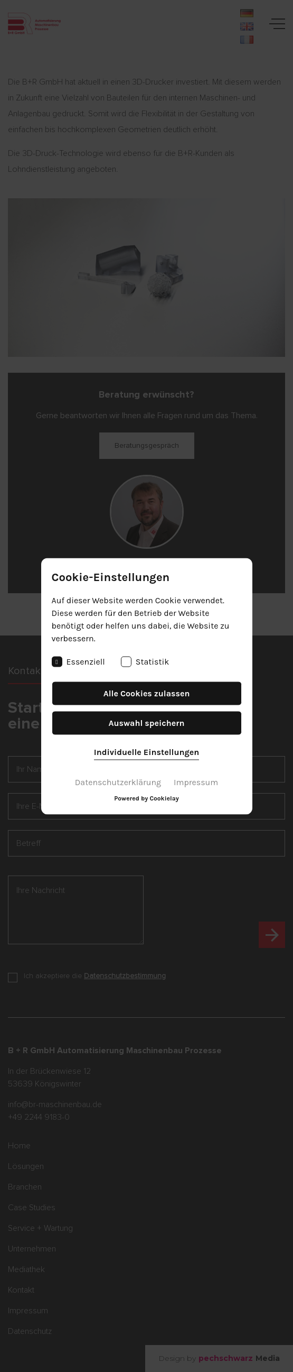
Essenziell (78, 661)
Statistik (145, 661)
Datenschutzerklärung (118, 782)
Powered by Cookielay (146, 798)
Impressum (196, 782)
